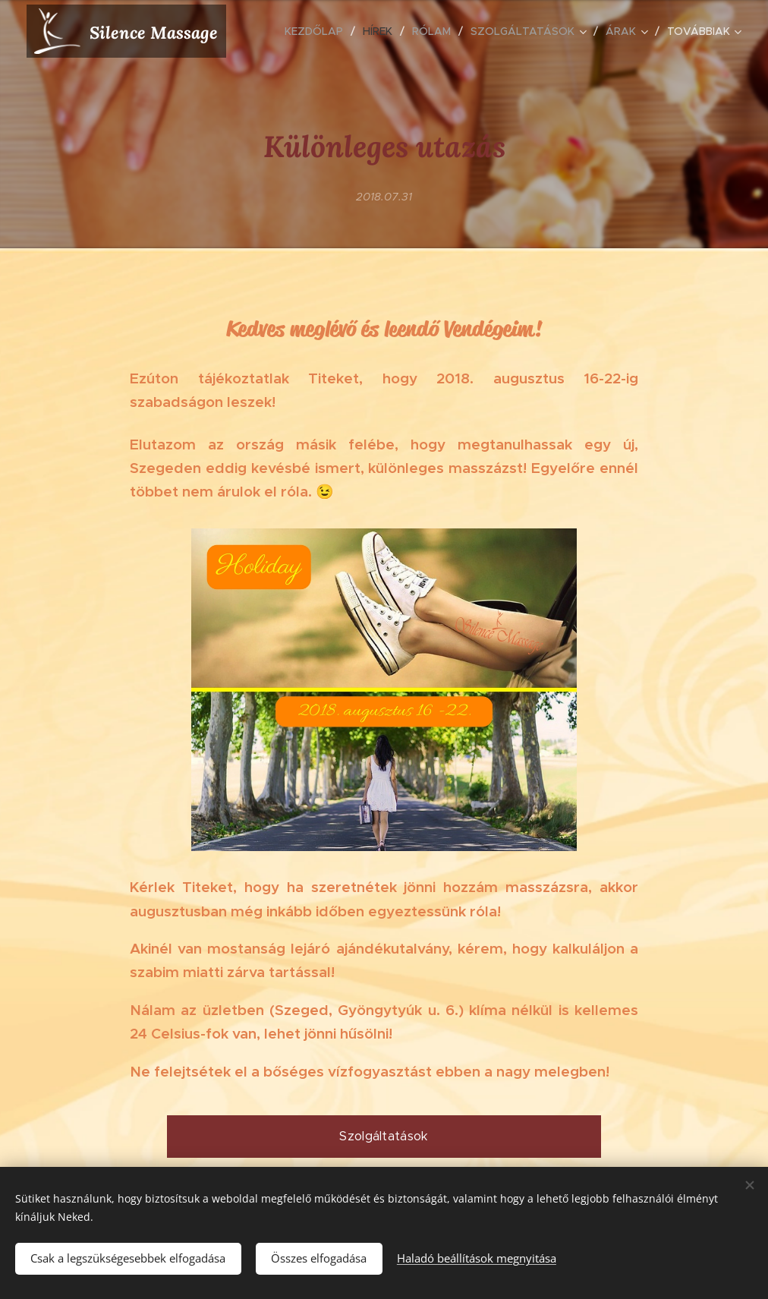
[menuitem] (318, 31)
